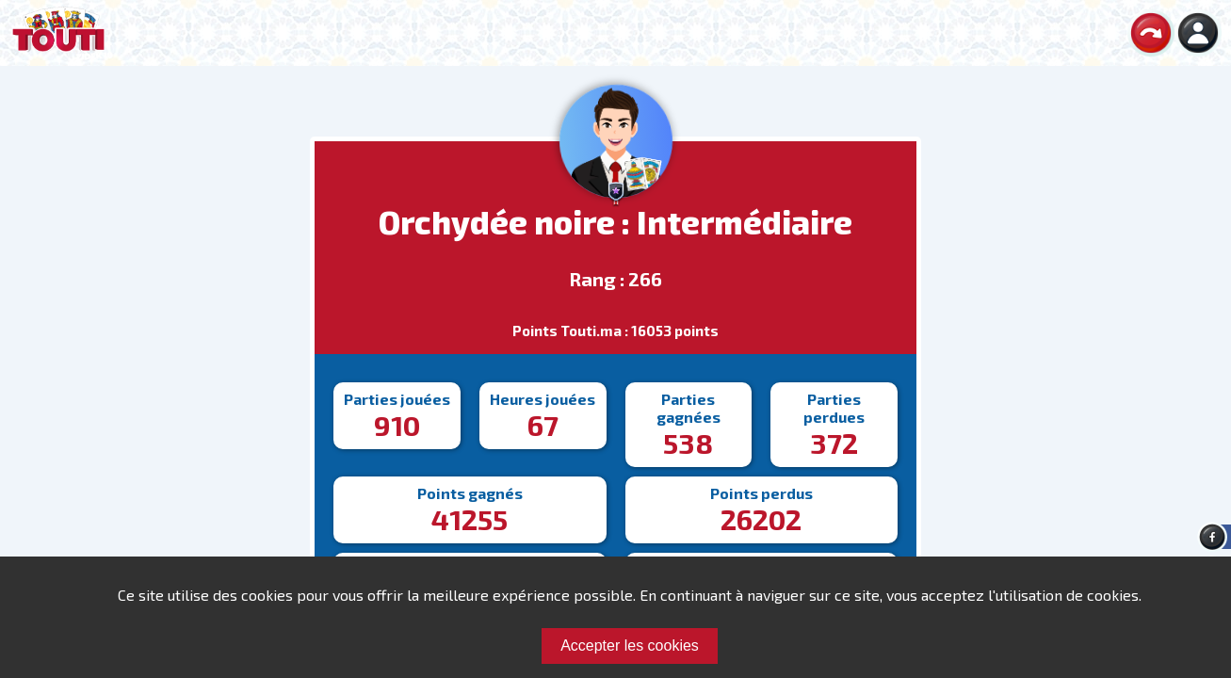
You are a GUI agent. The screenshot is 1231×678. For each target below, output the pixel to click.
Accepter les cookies (629, 646)
